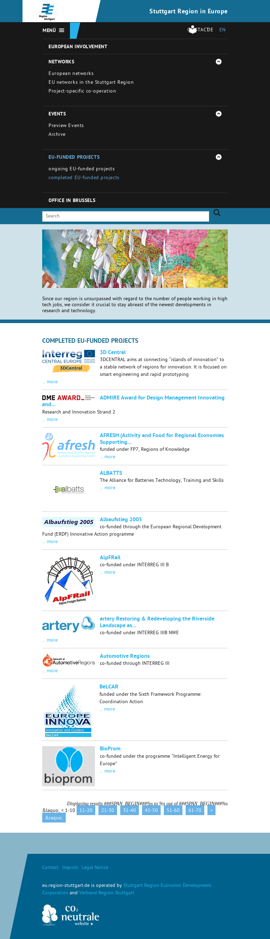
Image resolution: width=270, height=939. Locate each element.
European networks (71, 74)
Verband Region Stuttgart (106, 893)
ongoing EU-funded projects (82, 169)
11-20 (85, 811)
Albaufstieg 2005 (121, 520)
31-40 (129, 811)
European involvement (78, 47)
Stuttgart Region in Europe (188, 11)
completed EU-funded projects (84, 178)
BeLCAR (108, 687)
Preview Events (66, 126)
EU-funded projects (74, 157)
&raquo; (54, 818)
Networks (61, 62)
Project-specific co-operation (82, 92)
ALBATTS (111, 474)
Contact (50, 868)
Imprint (70, 868)
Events (57, 114)
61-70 (194, 811)
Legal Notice (95, 868)
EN (222, 30)
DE (210, 30)
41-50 (151, 811)
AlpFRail (110, 558)
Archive (57, 135)
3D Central (113, 353)
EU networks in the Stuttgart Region (91, 83)
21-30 (107, 811)
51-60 (173, 811)
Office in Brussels (72, 201)
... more (50, 382)
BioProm (110, 749)
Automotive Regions (125, 657)
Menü (49, 31)
